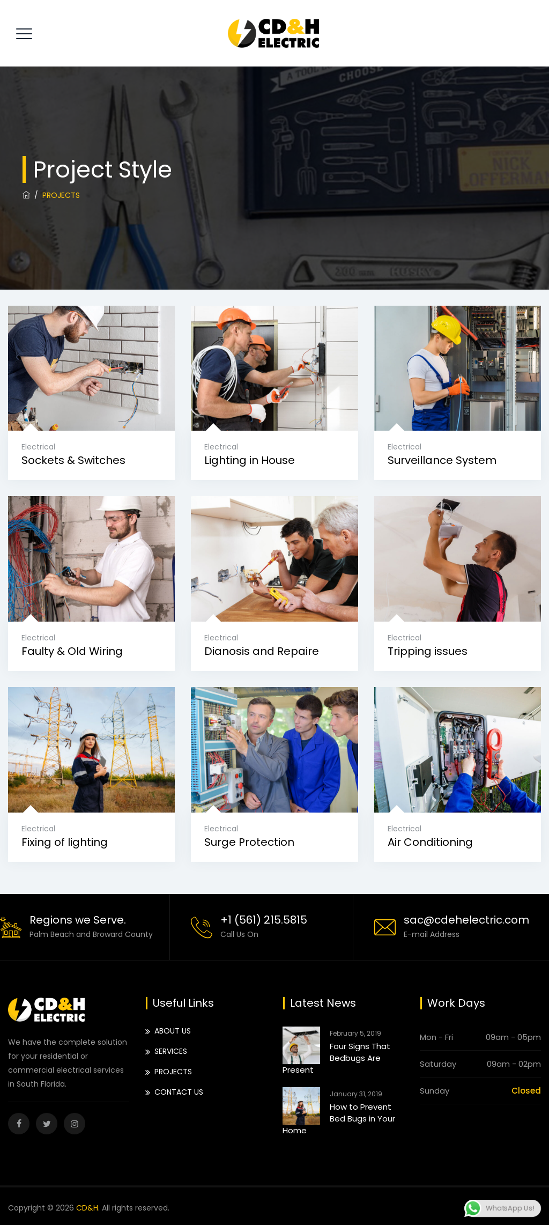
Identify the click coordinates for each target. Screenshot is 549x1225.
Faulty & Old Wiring (72, 651)
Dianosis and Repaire (261, 651)
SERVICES (170, 1051)
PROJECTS (173, 1071)
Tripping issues (428, 651)
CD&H (87, 1207)
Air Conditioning (430, 842)
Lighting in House (249, 460)
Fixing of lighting (64, 842)
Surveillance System (442, 460)
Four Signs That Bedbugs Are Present (336, 1057)
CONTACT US (178, 1092)
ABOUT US (172, 1030)
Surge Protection (249, 842)
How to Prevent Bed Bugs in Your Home (339, 1118)
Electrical (38, 446)
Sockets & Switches (73, 460)
